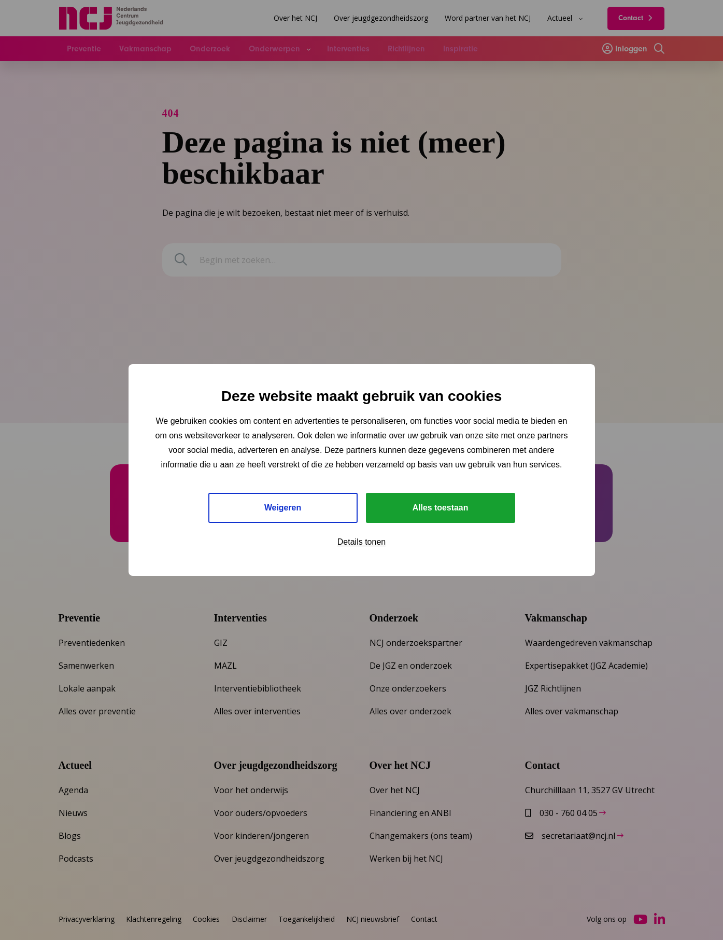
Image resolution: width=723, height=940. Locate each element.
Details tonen (361, 541)
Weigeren (283, 507)
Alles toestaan (440, 507)
